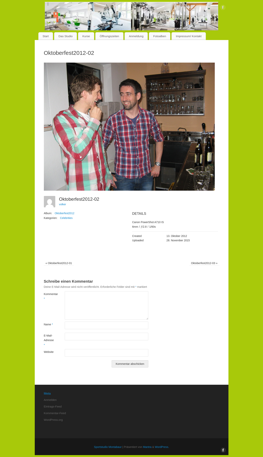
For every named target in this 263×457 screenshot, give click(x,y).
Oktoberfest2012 (64, 213)
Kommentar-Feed (55, 413)
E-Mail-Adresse (49, 340)
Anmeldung (136, 36)
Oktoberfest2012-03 (204, 263)
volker (62, 204)
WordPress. (162, 446)
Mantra (147, 446)
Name (48, 324)
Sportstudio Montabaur (108, 446)
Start (46, 36)
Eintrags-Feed (53, 406)
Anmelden (50, 399)
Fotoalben (159, 36)
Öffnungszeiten (109, 36)
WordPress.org (53, 419)
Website (49, 351)
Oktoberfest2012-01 (59, 263)
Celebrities (66, 217)
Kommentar (49, 296)
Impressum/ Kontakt (188, 36)
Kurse (86, 36)
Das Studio (65, 36)
